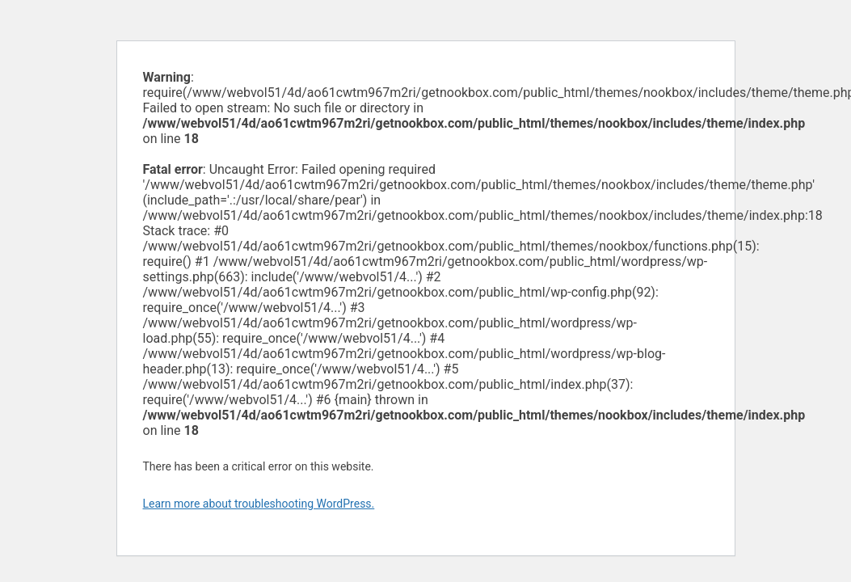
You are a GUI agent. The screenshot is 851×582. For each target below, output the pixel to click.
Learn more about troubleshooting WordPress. (259, 503)
